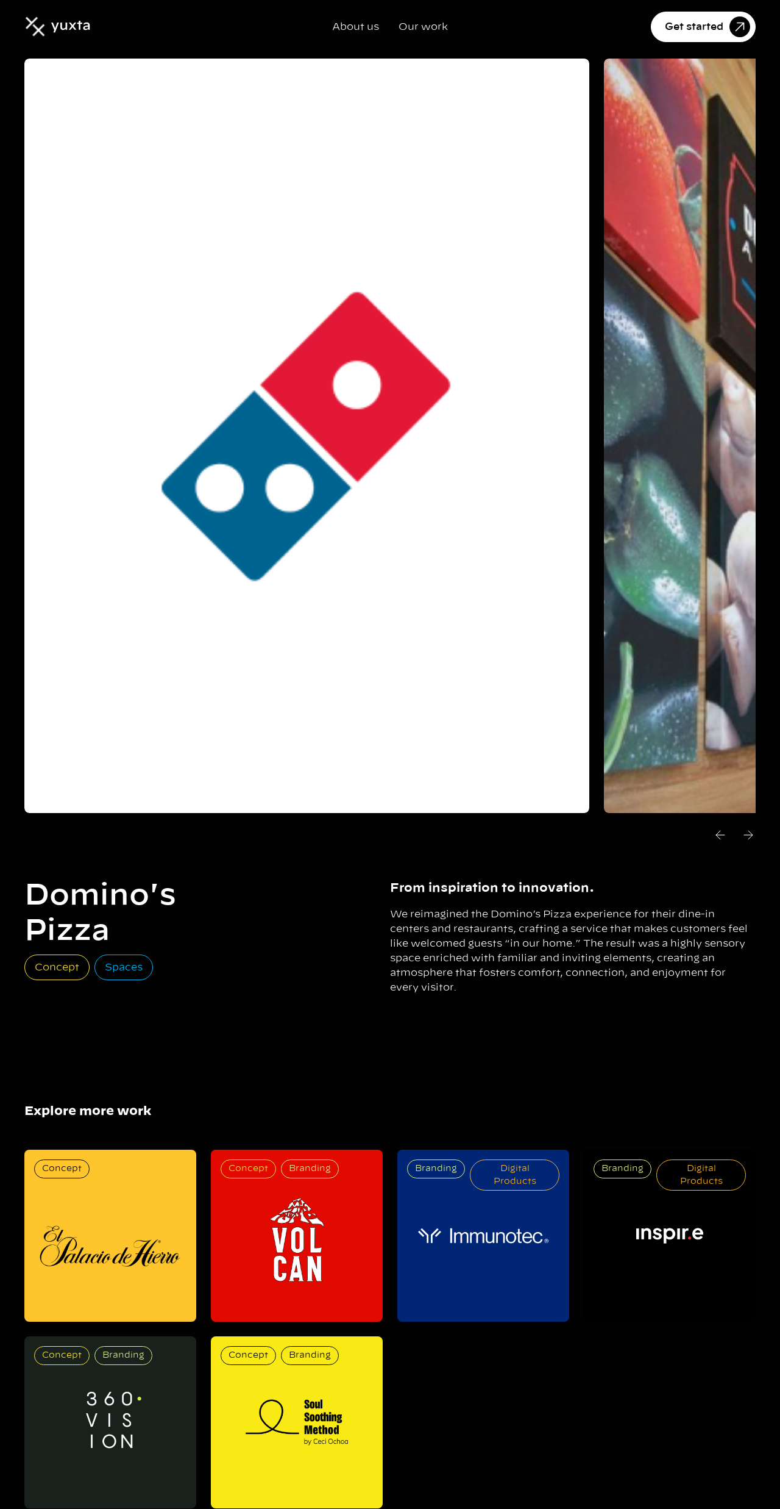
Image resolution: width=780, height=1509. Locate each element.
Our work (423, 27)
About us (355, 27)
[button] (720, 837)
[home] (57, 26)
